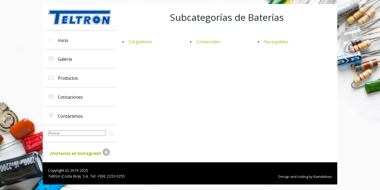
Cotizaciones (66, 97)
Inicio (58, 40)
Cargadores (140, 42)
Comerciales (208, 42)
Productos (63, 78)
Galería (60, 59)
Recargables (276, 42)
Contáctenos (66, 116)
